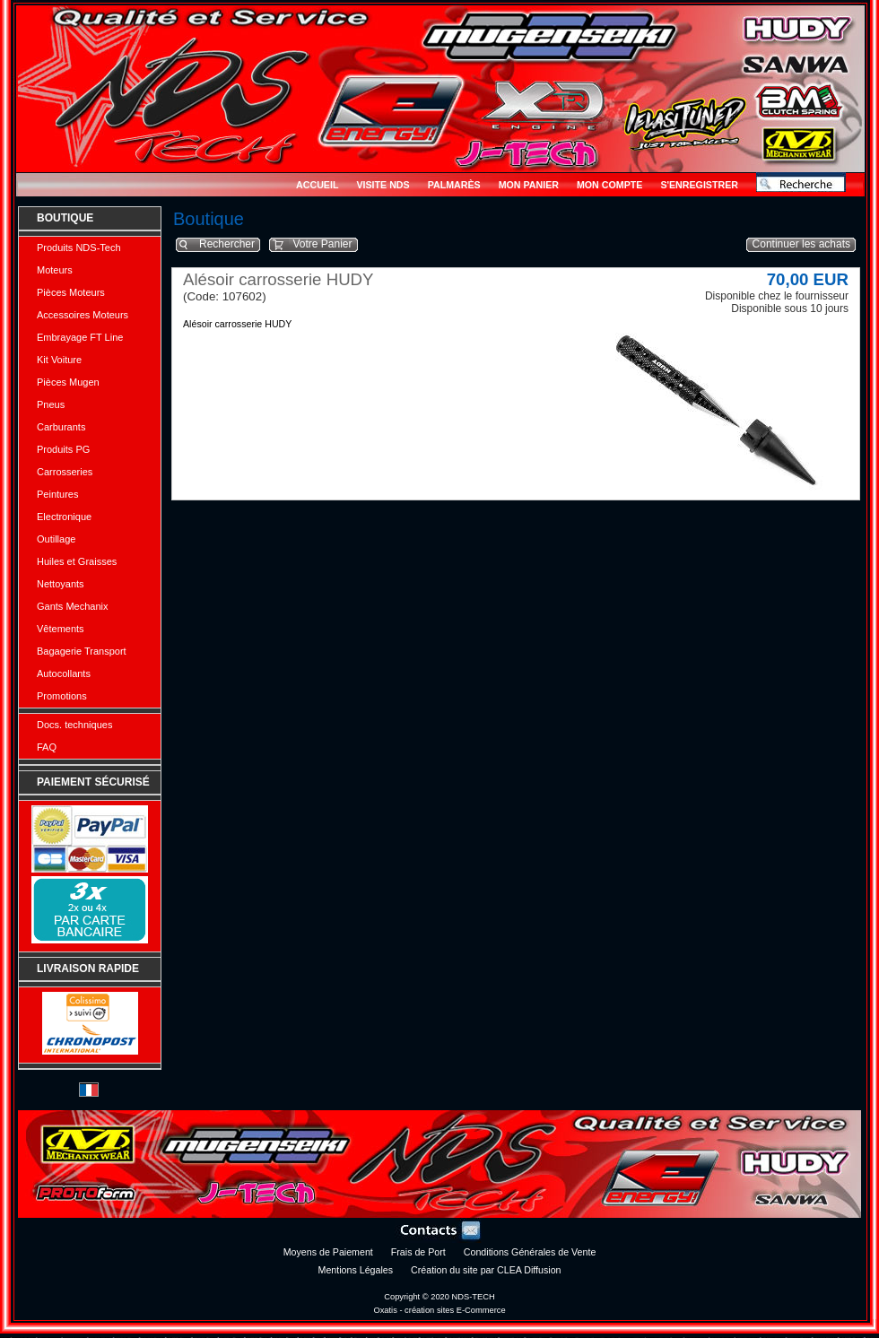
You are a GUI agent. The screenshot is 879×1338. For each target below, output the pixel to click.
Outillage (56, 539)
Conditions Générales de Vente (530, 1252)
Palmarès (454, 184)
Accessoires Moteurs (82, 314)
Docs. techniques (74, 724)
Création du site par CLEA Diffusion (486, 1269)
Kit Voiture (59, 359)
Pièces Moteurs (71, 292)
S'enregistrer (699, 184)
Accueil (317, 184)
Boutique (65, 218)
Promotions (62, 696)
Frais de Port (418, 1252)
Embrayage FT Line (80, 337)
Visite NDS (382, 184)
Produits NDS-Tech (79, 247)
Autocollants (64, 673)
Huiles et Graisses (77, 561)
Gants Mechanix (72, 606)
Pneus (51, 404)
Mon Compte (609, 184)
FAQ (47, 747)
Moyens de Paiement (328, 1252)
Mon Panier (529, 184)
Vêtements (60, 628)
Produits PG (63, 449)
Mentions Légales (356, 1269)
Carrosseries (64, 471)
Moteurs (55, 270)
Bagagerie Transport (81, 651)
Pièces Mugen (68, 382)
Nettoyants (60, 583)
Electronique (64, 516)
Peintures (57, 494)
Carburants (61, 426)
